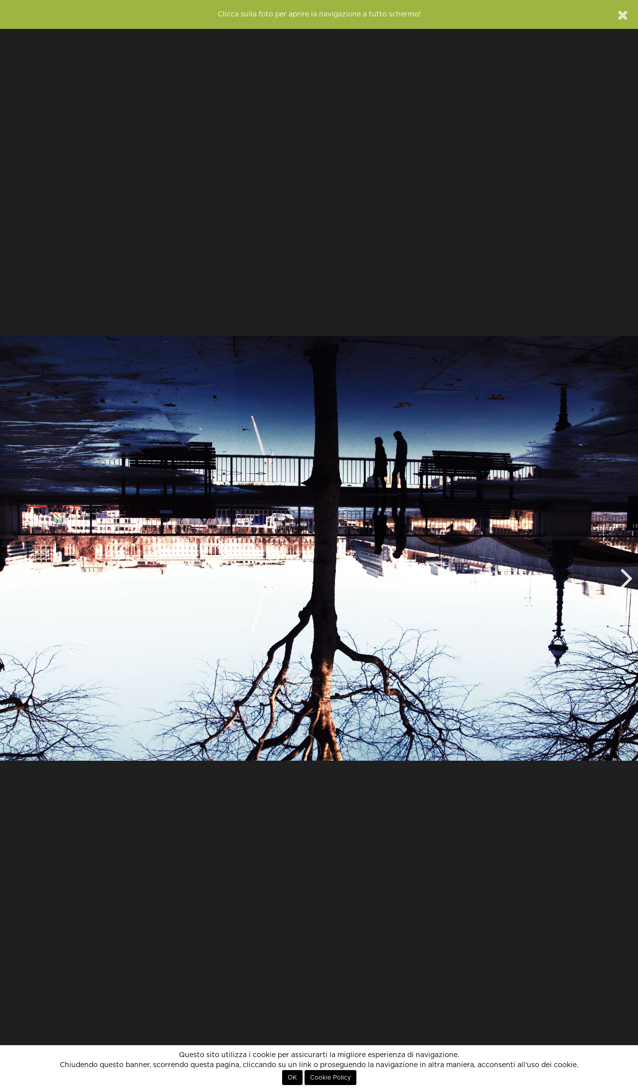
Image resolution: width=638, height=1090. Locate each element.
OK (292, 1078)
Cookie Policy (330, 1078)
